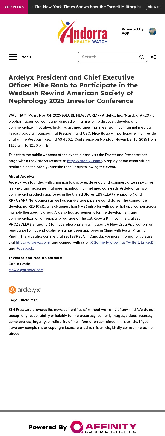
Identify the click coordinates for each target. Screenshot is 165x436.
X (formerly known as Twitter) (114, 242)
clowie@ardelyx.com (26, 270)
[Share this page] (153, 57)
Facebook (24, 248)
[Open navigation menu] (20, 57)
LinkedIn (148, 242)
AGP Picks (14, 7)
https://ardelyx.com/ (84, 161)
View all (154, 7)
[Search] (107, 57)
